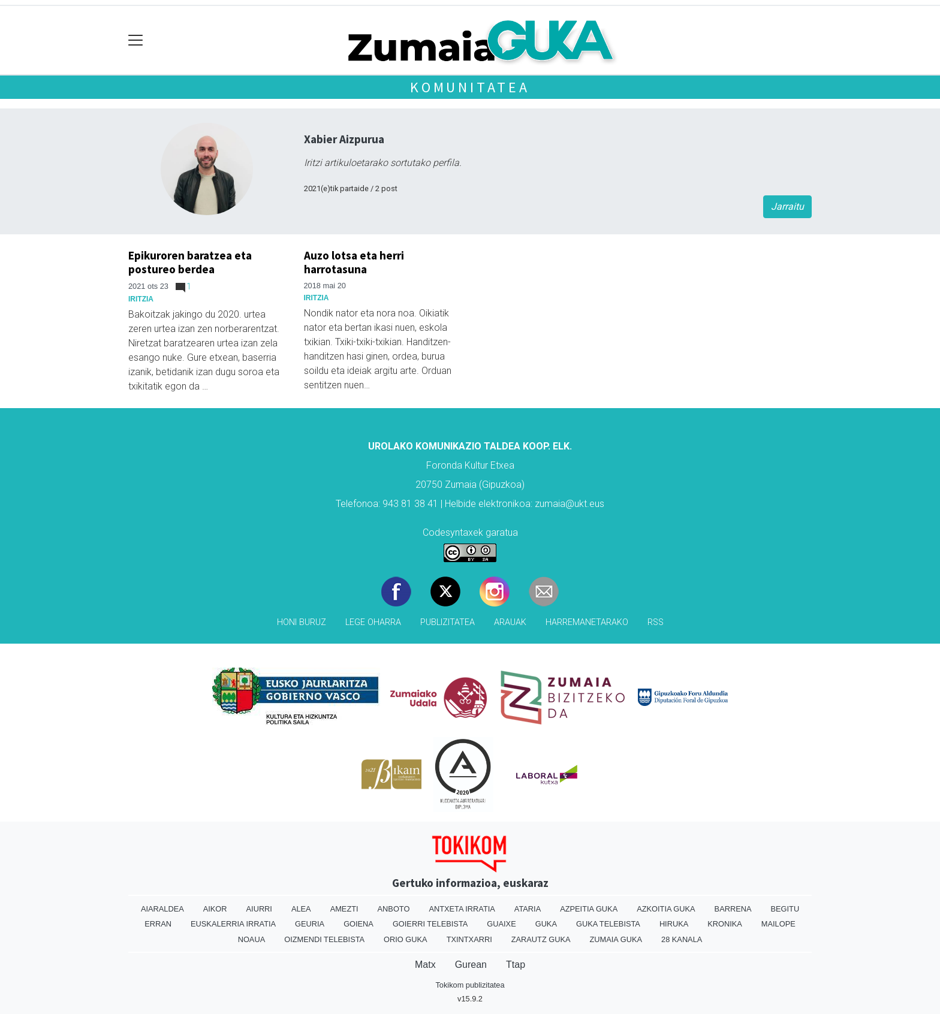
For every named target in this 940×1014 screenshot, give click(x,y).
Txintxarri (469, 939)
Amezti (344, 908)
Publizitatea (447, 622)
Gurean (471, 964)
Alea (301, 908)
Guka (546, 923)
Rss (655, 622)
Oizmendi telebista (324, 939)
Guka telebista (608, 923)
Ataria (527, 908)
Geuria (309, 923)
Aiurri (259, 908)
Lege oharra (373, 622)
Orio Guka (405, 939)
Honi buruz (301, 622)
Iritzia (140, 299)
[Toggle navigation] (136, 40)
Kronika (724, 923)
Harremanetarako (587, 622)
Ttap (515, 964)
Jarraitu (787, 206)
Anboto (394, 908)
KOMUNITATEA (470, 87)
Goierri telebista (430, 923)
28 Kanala (681, 939)
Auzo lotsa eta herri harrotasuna (354, 262)
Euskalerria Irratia (233, 923)
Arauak (510, 622)
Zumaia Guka (616, 939)
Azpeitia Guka (588, 908)
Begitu (784, 908)
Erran (157, 923)
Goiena (358, 923)
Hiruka (673, 923)
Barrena (733, 908)
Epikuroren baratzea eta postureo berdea (190, 262)
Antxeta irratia (462, 908)
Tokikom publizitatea (469, 984)
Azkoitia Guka (666, 908)
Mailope (778, 923)
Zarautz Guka (541, 939)
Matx (425, 964)
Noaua (252, 939)
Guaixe (501, 923)
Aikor (215, 908)
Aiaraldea (162, 908)
